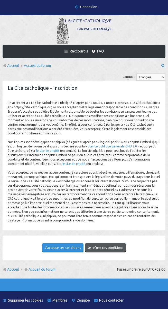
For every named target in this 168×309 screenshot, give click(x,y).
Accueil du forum (39, 269)
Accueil (13, 269)
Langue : (129, 76)
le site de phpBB (47, 150)
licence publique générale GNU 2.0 (112, 146)
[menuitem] (86, 7)
